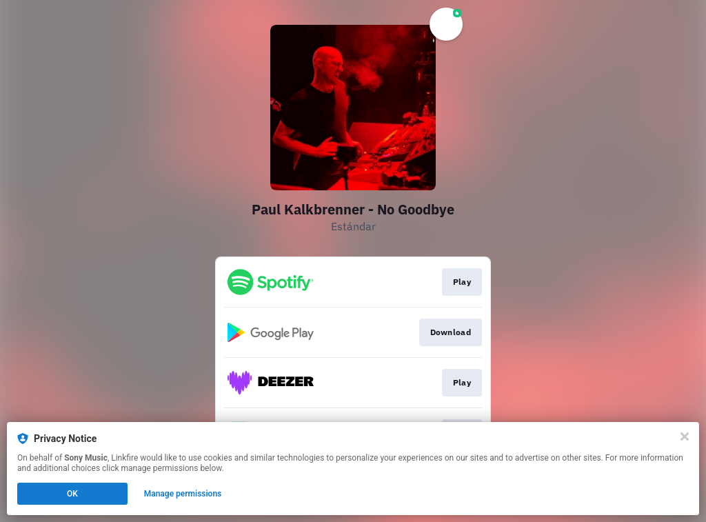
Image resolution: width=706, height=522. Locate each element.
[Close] (685, 436)
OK (72, 494)
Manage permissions (183, 494)
